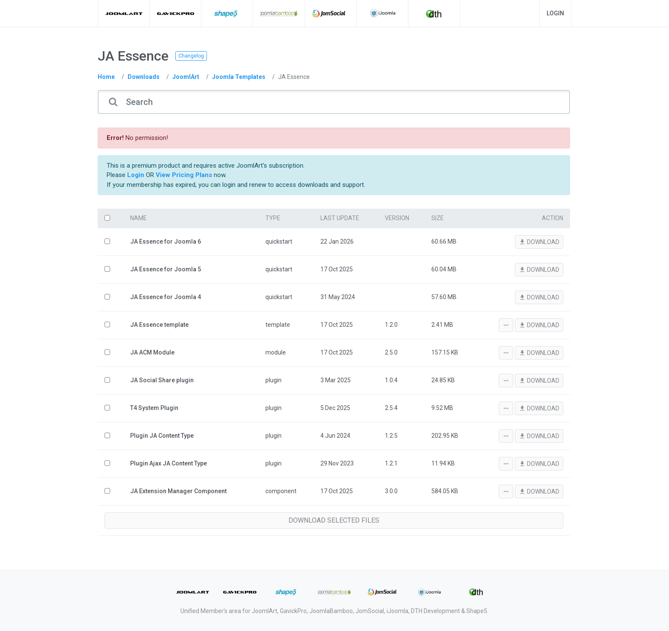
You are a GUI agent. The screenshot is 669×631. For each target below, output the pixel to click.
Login (555, 13)
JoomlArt (185, 76)
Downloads (144, 76)
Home (106, 76)
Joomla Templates (238, 76)
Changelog (191, 56)
